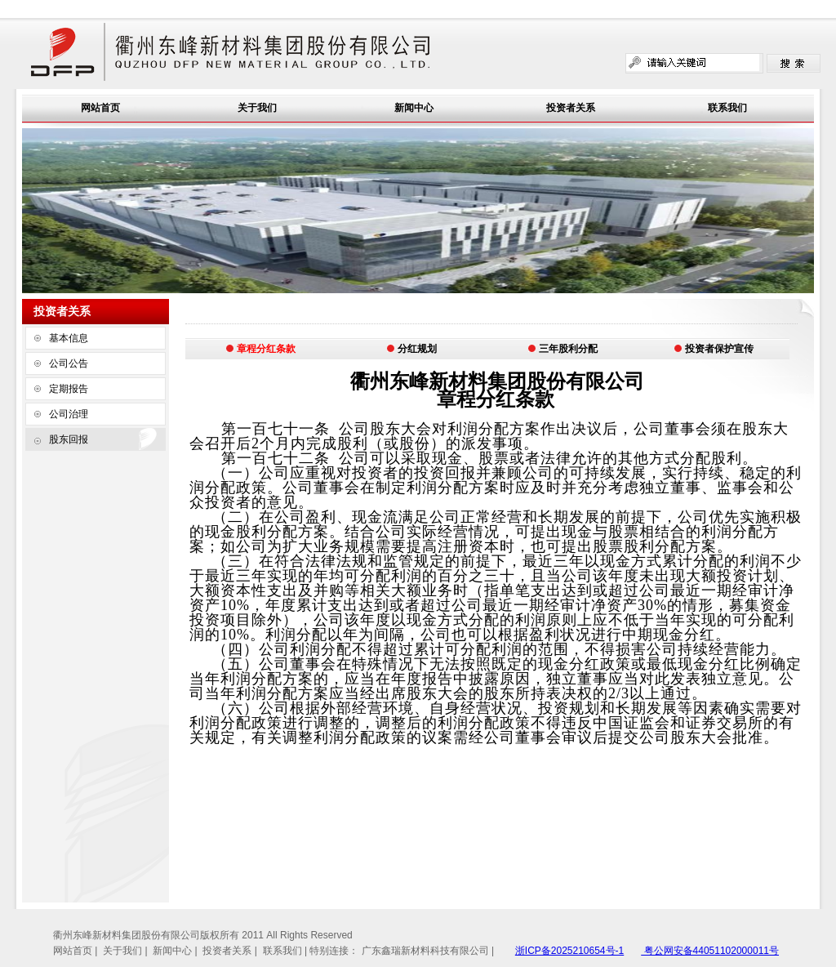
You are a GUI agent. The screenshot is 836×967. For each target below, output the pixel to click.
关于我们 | (126, 950)
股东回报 (68, 439)
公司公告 (68, 363)
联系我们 (727, 108)
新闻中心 (414, 108)
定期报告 (68, 388)
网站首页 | (76, 950)
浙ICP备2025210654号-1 (569, 950)
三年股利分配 (562, 348)
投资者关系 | (231, 950)
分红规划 (411, 348)
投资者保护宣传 (713, 348)
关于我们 (257, 108)
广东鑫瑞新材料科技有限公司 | (427, 950)
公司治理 (68, 414)
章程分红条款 (260, 348)
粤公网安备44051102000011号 (710, 950)
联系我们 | (286, 950)
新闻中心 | (176, 950)
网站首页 (100, 108)
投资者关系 (570, 108)
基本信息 (68, 338)
